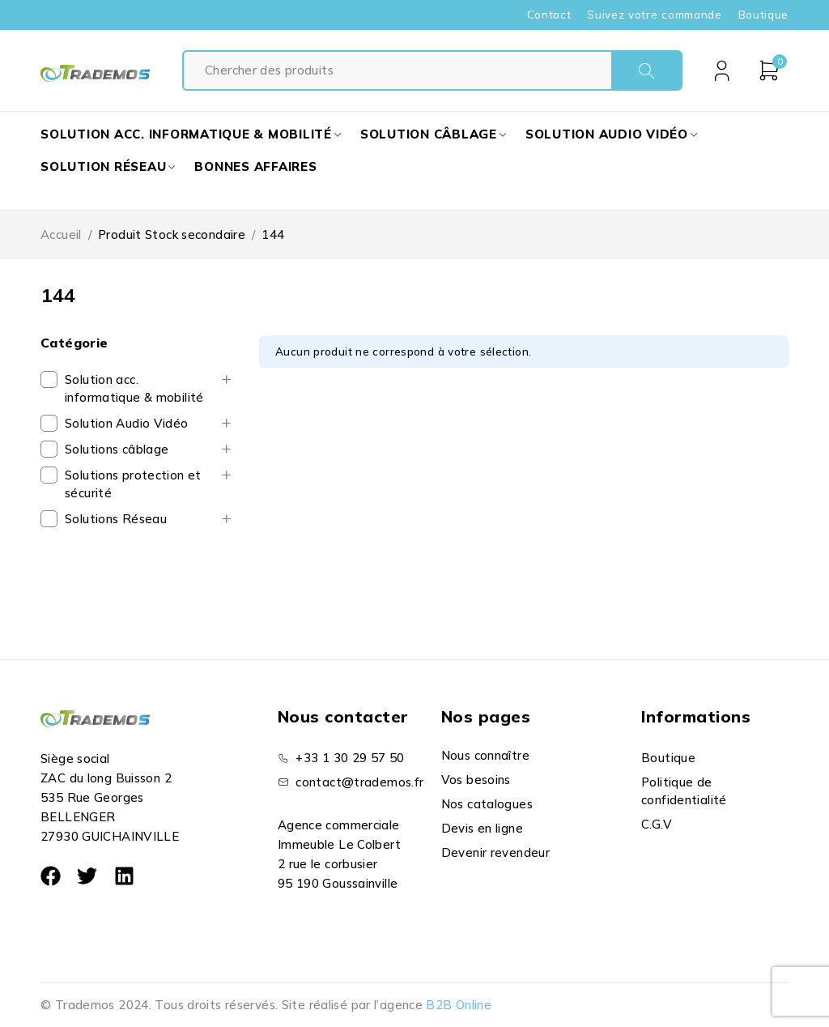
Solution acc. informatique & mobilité (134, 388)
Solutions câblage (116, 449)
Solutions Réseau (116, 518)
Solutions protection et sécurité (133, 484)
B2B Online (458, 1004)
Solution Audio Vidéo (127, 423)
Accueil (61, 234)
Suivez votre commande (654, 14)
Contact (549, 14)
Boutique (763, 14)
